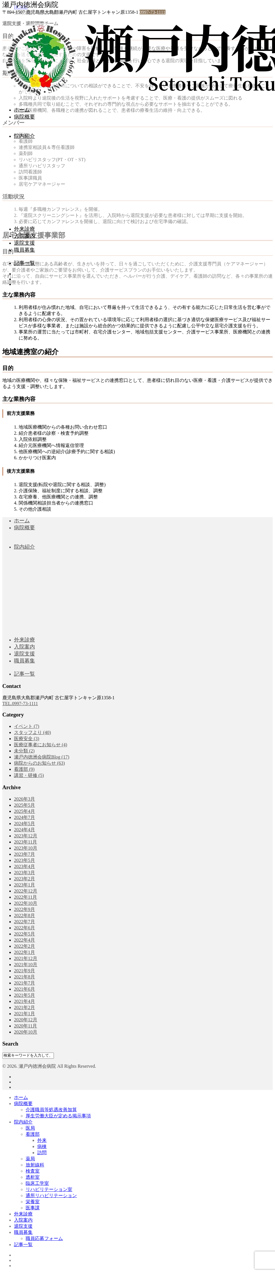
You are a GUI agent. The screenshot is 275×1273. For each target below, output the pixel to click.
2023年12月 (25, 835)
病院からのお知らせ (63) (39, 763)
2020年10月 (25, 1031)
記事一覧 (24, 263)
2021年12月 (25, 958)
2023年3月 (24, 872)
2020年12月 (25, 1019)
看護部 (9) (24, 769)
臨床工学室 (37, 1183)
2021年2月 (24, 1007)
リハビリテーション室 (49, 1189)
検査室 (33, 1170)
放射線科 (35, 1164)
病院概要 (24, 117)
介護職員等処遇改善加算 (51, 1109)
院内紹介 (24, 136)
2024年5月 (24, 823)
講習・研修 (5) (29, 775)
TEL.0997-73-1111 (20, 703)
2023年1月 (24, 884)
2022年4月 (24, 940)
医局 (30, 1128)
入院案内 (24, 236)
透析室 (33, 1177)
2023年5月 (24, 860)
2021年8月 (24, 976)
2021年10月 (25, 964)
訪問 (42, 1152)
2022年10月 (25, 903)
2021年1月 (24, 1013)
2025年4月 (24, 811)
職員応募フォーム (44, 1238)
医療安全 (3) (26, 738)
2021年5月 (24, 995)
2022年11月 (25, 897)
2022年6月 (24, 927)
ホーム (22, 110)
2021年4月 (24, 1001)
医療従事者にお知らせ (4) (40, 744)
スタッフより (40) (32, 732)
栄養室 (33, 1201)
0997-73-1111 (152, 12)
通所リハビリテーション (51, 1195)
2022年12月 (25, 890)
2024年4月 (24, 829)
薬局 (30, 1158)
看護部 (33, 1134)
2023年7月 (24, 854)
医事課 (33, 1207)
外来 (42, 1140)
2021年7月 (24, 982)
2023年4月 (24, 866)
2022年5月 (24, 933)
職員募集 (24, 250)
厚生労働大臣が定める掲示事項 (58, 1115)
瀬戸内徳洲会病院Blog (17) (41, 756)
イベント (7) (26, 726)
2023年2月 (24, 878)
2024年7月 (24, 817)
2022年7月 (24, 921)
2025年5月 (24, 805)
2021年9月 (24, 970)
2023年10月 (25, 848)
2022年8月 (24, 915)
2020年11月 (25, 1025)
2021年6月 (24, 989)
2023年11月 (25, 841)
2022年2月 (24, 946)
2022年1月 (24, 952)
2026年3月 (24, 799)
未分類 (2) (24, 750)
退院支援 (24, 243)
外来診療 (24, 229)
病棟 (42, 1146)
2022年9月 (24, 909)
